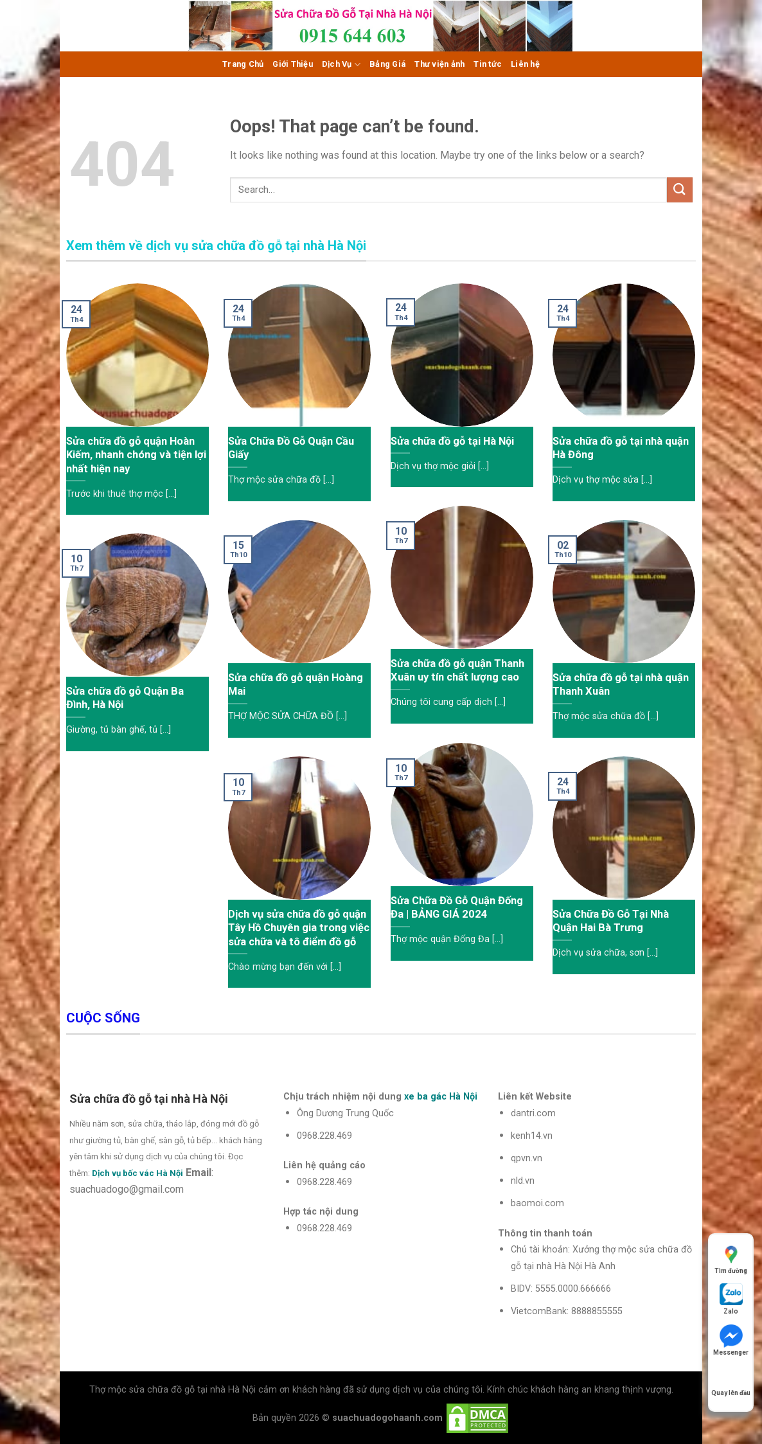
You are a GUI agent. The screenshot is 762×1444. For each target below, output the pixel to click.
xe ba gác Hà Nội (440, 1096)
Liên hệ (525, 64)
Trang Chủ (242, 64)
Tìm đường (730, 1258)
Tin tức (488, 64)
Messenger (731, 1340)
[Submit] (680, 189)
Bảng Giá (387, 64)
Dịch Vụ (341, 64)
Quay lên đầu (730, 1380)
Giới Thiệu (292, 64)
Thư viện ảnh (439, 64)
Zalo (731, 1299)
